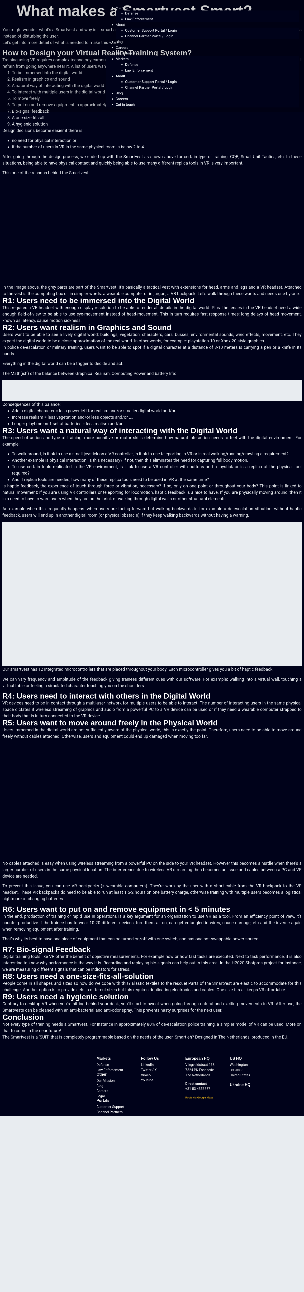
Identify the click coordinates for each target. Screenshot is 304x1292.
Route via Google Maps (199, 1097)
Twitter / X (149, 1070)
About (120, 25)
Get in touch (125, 53)
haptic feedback (22, 485)
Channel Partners (109, 1112)
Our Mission (105, 1081)
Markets (122, 7)
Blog (119, 42)
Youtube (147, 1080)
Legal (100, 1096)
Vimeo (146, 1075)
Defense (131, 13)
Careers (122, 47)
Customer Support (110, 1107)
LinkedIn (147, 1065)
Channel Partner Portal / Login (149, 36)
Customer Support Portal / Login (151, 30)
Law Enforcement (139, 19)
